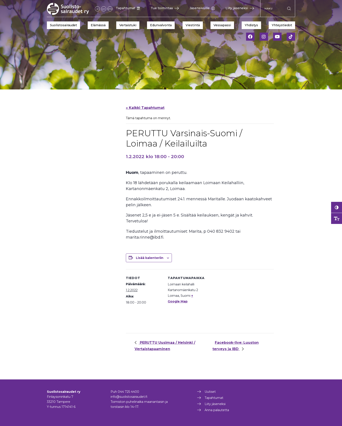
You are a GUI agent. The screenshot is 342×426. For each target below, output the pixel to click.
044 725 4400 (128, 392)
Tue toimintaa (165, 8)
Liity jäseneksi (240, 8)
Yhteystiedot (282, 25)
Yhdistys (251, 25)
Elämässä (98, 25)
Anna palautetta (217, 410)
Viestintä (193, 25)
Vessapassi (222, 25)
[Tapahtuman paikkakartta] (233, 299)
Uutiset (210, 392)
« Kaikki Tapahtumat (145, 108)
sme (110, 8)
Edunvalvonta (161, 25)
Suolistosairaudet (63, 25)
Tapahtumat (128, 8)
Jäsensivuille (202, 8)
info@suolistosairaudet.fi (129, 397)
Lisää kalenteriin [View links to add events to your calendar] (149, 258)
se (97, 8)
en (103, 8)
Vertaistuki (127, 25)
